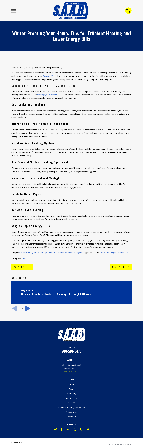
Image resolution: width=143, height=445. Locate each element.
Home (71, 384)
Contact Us (71, 416)
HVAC (24, 258)
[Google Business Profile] (55, 429)
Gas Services (71, 398)
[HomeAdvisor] (87, 429)
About (71, 389)
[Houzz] (81, 429)
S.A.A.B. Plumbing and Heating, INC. (114, 252)
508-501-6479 (71, 351)
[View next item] (28, 308)
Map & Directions (71, 371)
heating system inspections (48, 94)
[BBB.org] (74, 429)
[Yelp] (68, 429)
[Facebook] (61, 429)
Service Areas (71, 412)
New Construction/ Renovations (71, 407)
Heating (71, 402)
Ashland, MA (48, 76)
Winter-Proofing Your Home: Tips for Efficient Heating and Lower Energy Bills (51, 252)
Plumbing (71, 393)
